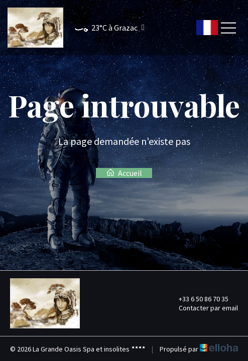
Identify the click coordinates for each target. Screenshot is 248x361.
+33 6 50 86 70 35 (197, 298)
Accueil (124, 173)
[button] (105, 28)
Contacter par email (202, 307)
